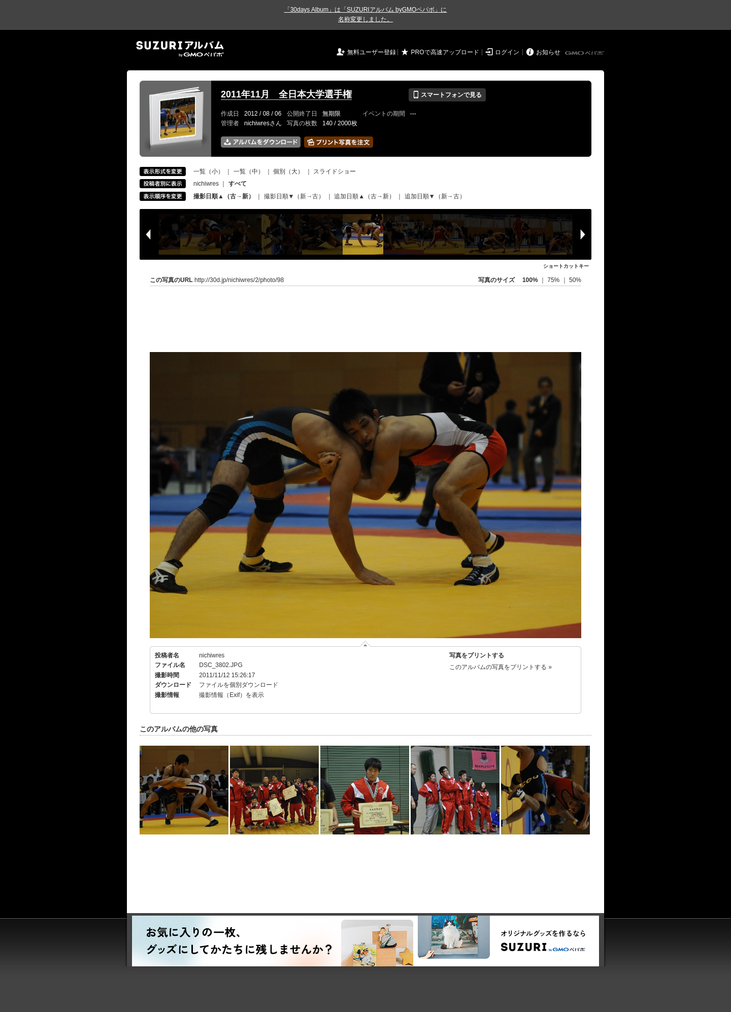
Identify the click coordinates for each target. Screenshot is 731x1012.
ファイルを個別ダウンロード (238, 684)
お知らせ (548, 52)
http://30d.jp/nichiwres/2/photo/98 (239, 280)
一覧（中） (249, 171)
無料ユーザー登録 (371, 52)
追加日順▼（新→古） (435, 196)
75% (554, 280)
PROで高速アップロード (445, 52)
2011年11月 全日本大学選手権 (286, 94)
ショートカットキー (566, 266)
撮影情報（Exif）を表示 (231, 695)
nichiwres (206, 183)
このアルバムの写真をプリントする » (500, 667)
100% (530, 280)
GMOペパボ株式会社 (585, 53)
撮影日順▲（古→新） (223, 196)
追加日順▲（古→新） (364, 196)
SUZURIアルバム (180, 49)
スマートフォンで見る (447, 94)
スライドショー (334, 171)
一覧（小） (208, 171)
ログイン (507, 52)
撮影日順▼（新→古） (294, 196)
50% (575, 280)
